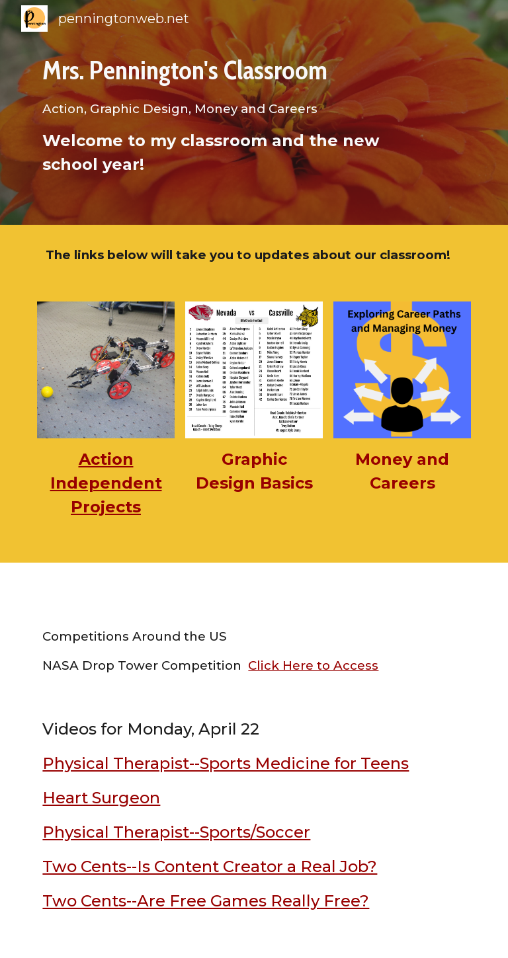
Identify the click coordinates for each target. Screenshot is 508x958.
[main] (235, 112)
